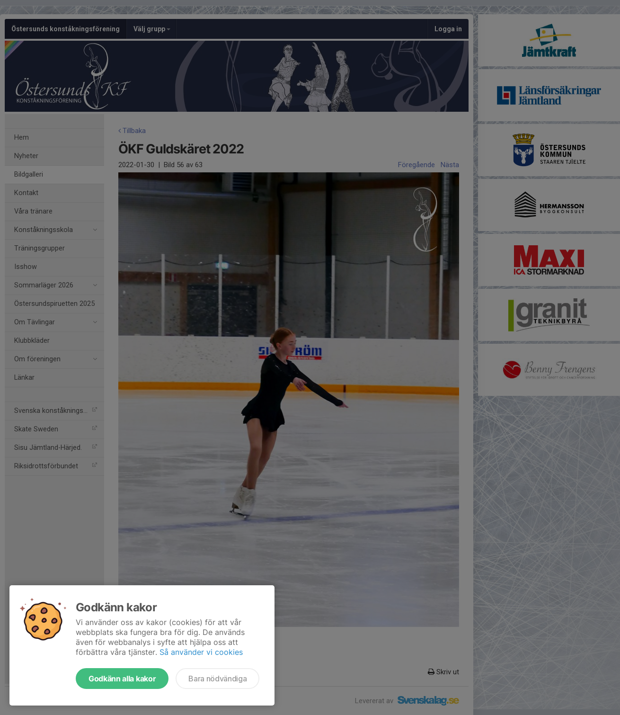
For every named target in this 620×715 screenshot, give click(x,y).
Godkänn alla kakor (122, 678)
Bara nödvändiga (217, 678)
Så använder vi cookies (201, 652)
